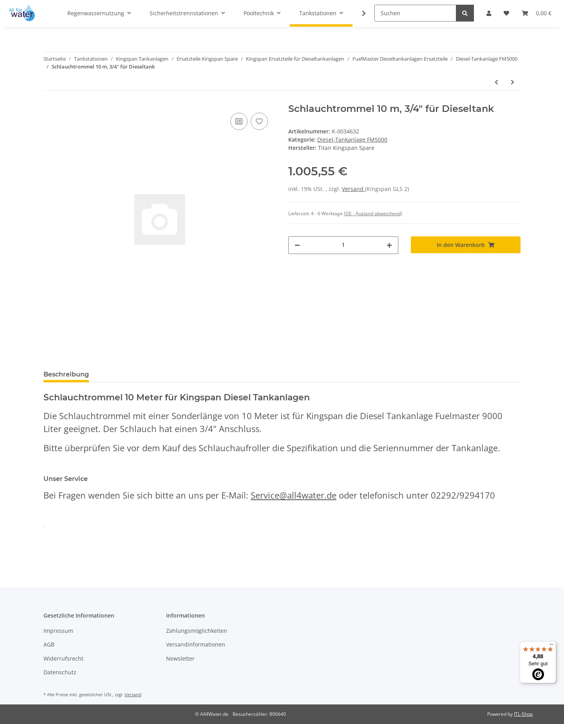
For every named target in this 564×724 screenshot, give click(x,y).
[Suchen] (415, 13)
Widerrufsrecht (63, 658)
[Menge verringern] (297, 245)
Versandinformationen (195, 644)
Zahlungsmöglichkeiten (196, 630)
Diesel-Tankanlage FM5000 (352, 139)
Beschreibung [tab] (66, 374)
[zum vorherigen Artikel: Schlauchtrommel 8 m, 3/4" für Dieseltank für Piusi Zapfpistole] (496, 82)
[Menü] (551, 646)
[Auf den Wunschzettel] (259, 121)
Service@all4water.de (293, 495)
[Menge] (343, 245)
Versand (353, 189)
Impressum (58, 630)
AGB (48, 644)
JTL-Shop (523, 714)
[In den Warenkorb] (466, 244)
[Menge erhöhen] (389, 245)
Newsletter (180, 658)
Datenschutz (59, 672)
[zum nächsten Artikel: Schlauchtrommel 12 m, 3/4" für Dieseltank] (512, 82)
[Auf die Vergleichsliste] (239, 121)
